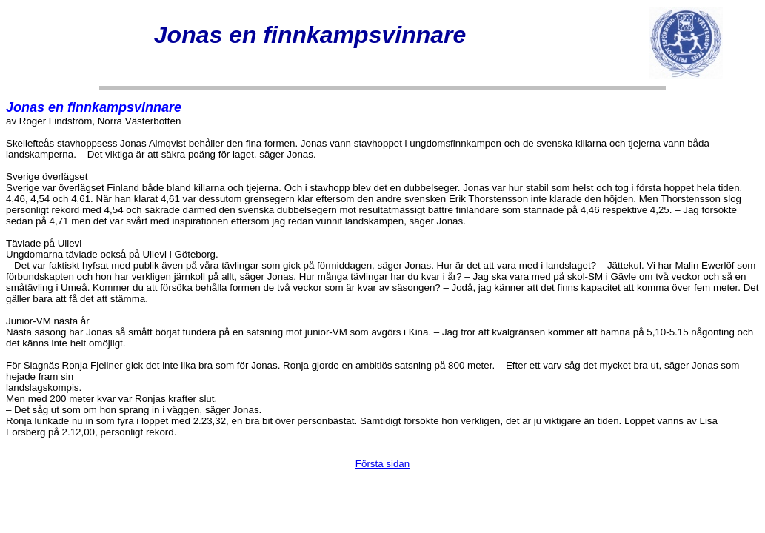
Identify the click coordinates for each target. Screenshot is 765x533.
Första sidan (382, 463)
